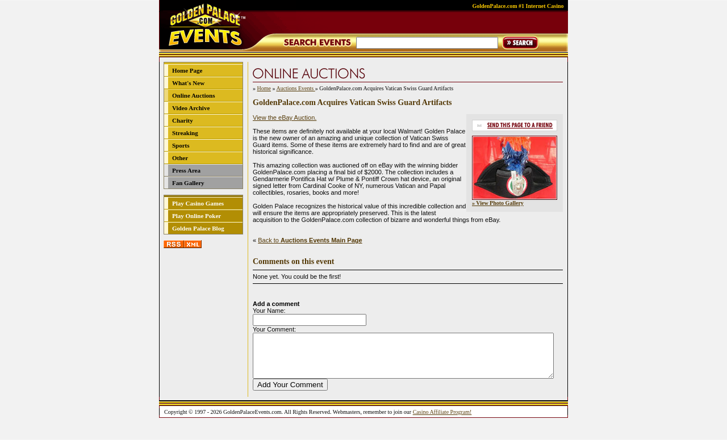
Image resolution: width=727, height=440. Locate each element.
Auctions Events (295, 88)
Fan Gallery (188, 182)
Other (180, 157)
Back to (310, 240)
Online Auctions (193, 95)
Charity (182, 120)
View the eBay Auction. (284, 117)
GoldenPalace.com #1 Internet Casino (517, 6)
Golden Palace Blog (198, 228)
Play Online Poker (196, 215)
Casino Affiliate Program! (442, 420)
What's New (188, 82)
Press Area (186, 170)
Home (264, 88)
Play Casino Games (198, 203)
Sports (181, 145)
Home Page (187, 70)
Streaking (185, 132)
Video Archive (191, 107)
